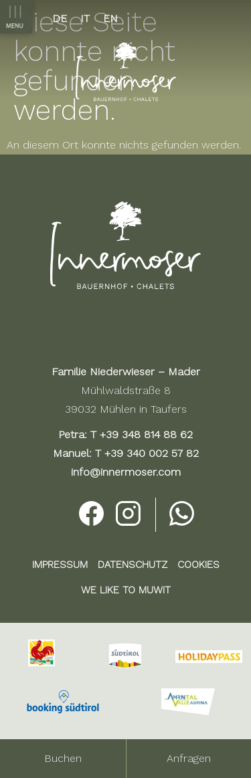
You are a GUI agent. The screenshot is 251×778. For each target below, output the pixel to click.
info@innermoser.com (126, 472)
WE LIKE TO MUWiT (126, 590)
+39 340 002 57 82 (151, 453)
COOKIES (198, 565)
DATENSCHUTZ (132, 565)
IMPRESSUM (60, 565)
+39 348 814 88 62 (146, 434)
